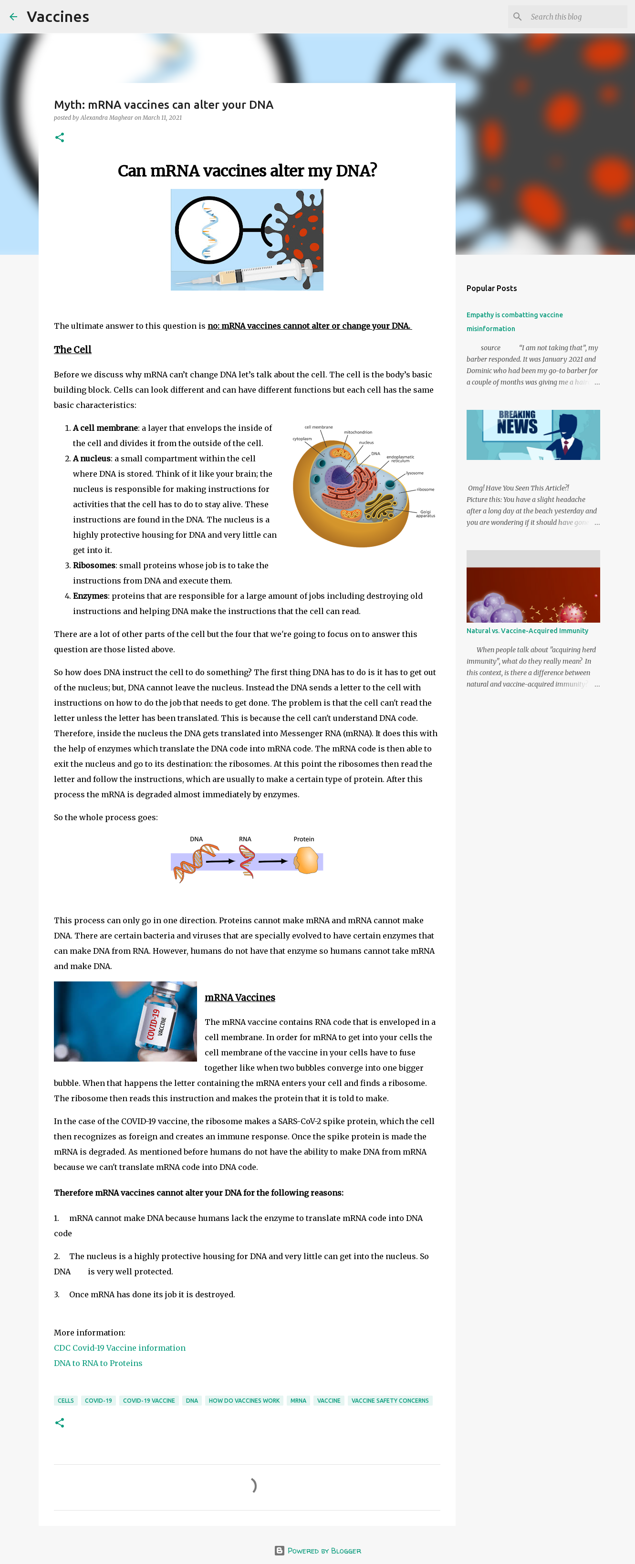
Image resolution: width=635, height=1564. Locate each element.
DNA (192, 1400)
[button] (59, 138)
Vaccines (58, 16)
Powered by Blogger (317, 1550)
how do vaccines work (244, 1400)
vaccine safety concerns (390, 1400)
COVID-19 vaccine (149, 1400)
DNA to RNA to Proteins (98, 1363)
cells (66, 1400)
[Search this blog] (577, 16)
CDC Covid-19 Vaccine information (120, 1348)
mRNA (298, 1400)
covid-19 (98, 1400)
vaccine (329, 1400)
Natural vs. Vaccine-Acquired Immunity (527, 631)
